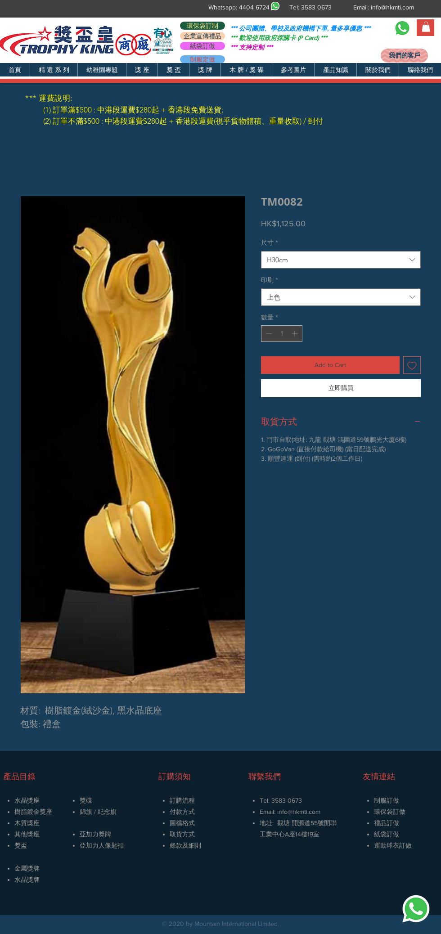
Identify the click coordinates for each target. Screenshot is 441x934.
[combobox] (341, 260)
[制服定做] (202, 59)
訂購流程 (182, 800)
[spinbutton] (282, 333)
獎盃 (20, 845)
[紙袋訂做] (202, 46)
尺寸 (269, 242)
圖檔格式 (182, 822)
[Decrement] (268, 333)
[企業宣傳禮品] (202, 36)
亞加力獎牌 (95, 834)
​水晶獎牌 (27, 879)
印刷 (269, 280)
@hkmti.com (304, 811)
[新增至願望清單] (412, 365)
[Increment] (295, 333)
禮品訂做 (386, 822)
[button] (53, 69)
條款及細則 (185, 845)
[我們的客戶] (404, 56)
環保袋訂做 (389, 811)
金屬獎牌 (27, 868)
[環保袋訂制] (202, 26)
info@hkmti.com (392, 7)
